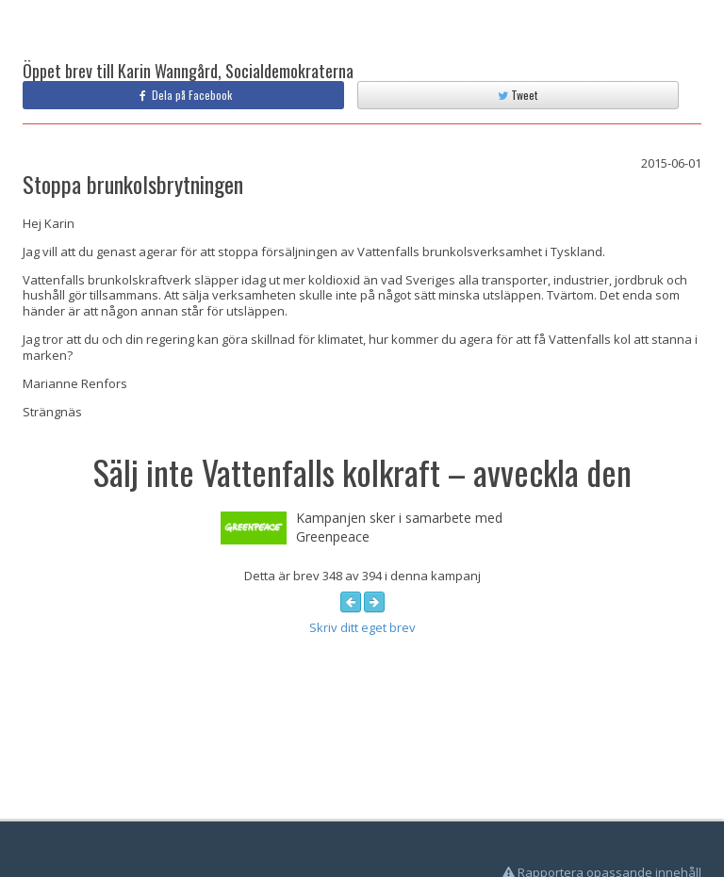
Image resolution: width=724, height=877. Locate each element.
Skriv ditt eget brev (362, 627)
